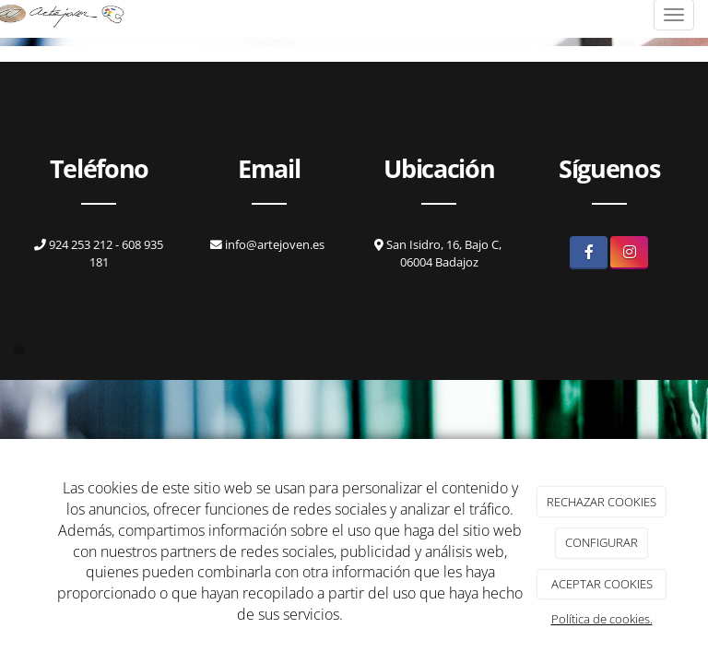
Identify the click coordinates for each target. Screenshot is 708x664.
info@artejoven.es (274, 244)
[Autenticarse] (20, 347)
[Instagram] (629, 252)
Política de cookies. (602, 619)
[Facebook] (589, 252)
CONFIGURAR (601, 542)
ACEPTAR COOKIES (602, 583)
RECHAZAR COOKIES (601, 501)
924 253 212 (74, 244)
